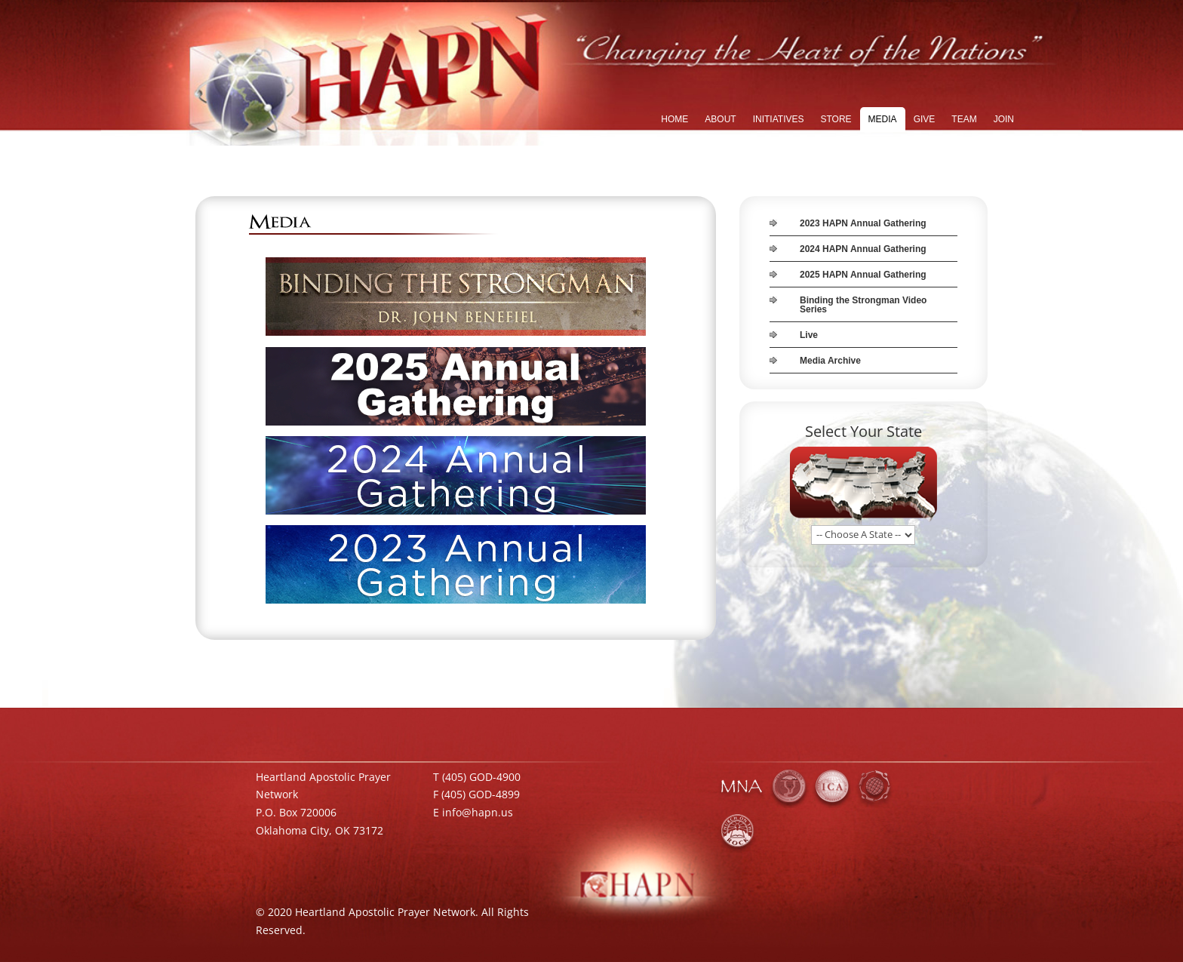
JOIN (1004, 119)
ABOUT (720, 119)
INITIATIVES (778, 119)
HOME (674, 119)
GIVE (925, 119)
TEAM (963, 119)
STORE (835, 119)
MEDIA (882, 119)
